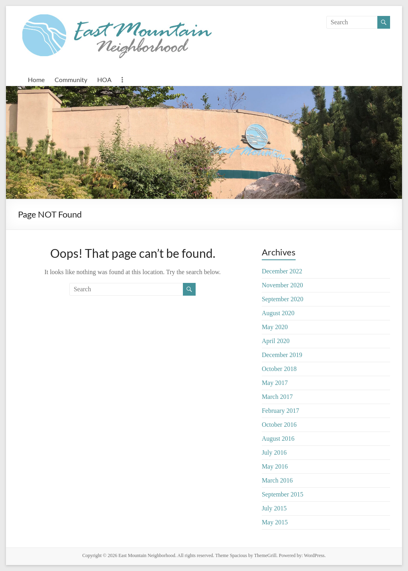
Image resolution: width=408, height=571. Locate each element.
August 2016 (278, 438)
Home (36, 79)
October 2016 (279, 424)
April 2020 (276, 340)
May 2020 (275, 327)
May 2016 (275, 466)
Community (71, 79)
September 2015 (282, 494)
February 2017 (280, 410)
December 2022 (282, 271)
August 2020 (278, 313)
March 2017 (277, 396)
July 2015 (274, 508)
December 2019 (282, 354)
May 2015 (275, 522)
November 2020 (282, 285)
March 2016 (277, 480)
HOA (104, 79)
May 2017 (275, 382)
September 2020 (282, 299)
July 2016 (274, 452)
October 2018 (279, 368)
